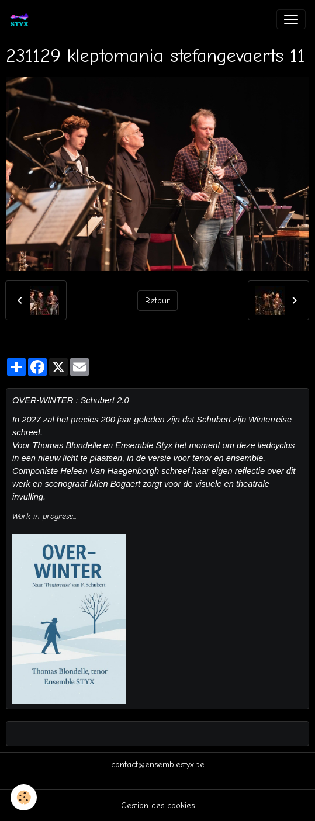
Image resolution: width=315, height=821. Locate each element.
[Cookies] (24, 797)
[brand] (21, 19)
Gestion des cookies (158, 805)
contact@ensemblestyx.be (158, 765)
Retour (157, 301)
